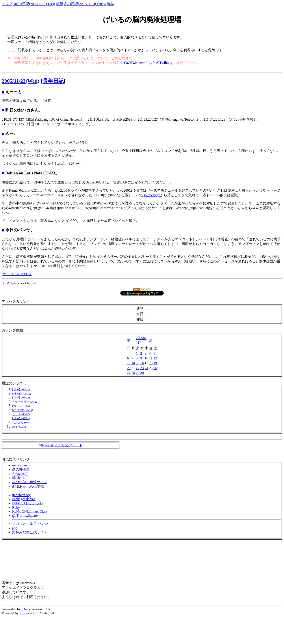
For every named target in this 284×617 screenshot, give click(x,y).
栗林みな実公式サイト (29, 532)
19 (155, 363)
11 (150, 358)
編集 (110, 4)
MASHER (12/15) (22, 410)
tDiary (26, 609)
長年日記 (53, 81)
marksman (19, 465)
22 (137, 368)
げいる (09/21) (21, 418)
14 (133, 363)
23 (142, 368)
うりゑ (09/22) (21, 414)
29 (137, 373)
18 (151, 363)
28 (133, 373)
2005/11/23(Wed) (20, 81)
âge (14, 528)
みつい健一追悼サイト (29, 482)
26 (155, 368)
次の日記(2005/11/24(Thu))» (85, 4)
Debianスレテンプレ (27, 503)
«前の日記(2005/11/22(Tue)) (34, 4)
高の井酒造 (21, 469)
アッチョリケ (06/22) (25, 401)
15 (137, 363)
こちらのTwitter (129, 63)
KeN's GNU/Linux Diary (30, 511)
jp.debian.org (21, 495)
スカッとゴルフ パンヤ (30, 523)
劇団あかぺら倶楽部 (28, 486)
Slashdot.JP (20, 478)
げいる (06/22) (21, 389)
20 (129, 368)
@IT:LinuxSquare (25, 515)
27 (129, 373)
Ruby (16, 507)
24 (146, 368)
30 (142, 373)
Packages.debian (23, 499)
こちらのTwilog (157, 63)
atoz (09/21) (19, 426)
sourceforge (152, 195)
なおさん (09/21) (22, 422)
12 (155, 358)
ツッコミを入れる (17, 274)
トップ (7, 4)
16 (142, 363)
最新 (59, 4)
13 (129, 363)
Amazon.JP (20, 474)
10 (146, 358)
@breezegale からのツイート (60, 445)
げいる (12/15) (21, 406)
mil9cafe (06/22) (21, 393)
